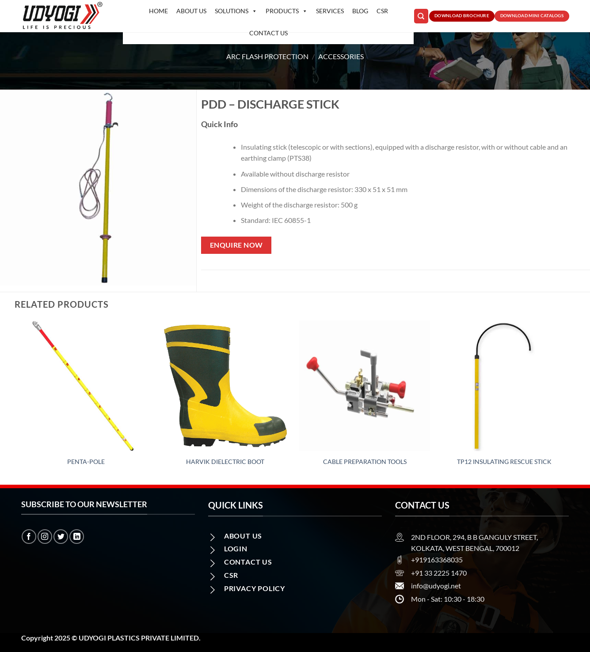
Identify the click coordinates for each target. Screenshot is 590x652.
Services (330, 11)
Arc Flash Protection (267, 56)
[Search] (421, 16)
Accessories (341, 56)
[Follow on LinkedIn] (76, 536)
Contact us (268, 33)
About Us (191, 11)
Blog (360, 11)
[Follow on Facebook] (29, 536)
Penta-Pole (86, 461)
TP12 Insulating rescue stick (504, 461)
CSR (382, 11)
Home (158, 11)
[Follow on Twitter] (60, 536)
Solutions (236, 11)
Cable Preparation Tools (365, 461)
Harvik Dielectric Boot (225, 461)
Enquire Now (236, 245)
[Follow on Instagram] (45, 536)
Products (287, 11)
